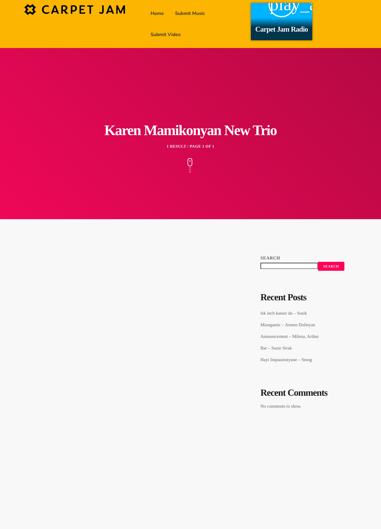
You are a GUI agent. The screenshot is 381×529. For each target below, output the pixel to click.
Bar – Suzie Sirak (276, 348)
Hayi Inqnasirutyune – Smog (286, 360)
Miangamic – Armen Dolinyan (287, 325)
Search (270, 258)
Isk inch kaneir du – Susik (283, 313)
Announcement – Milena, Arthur (289, 336)
